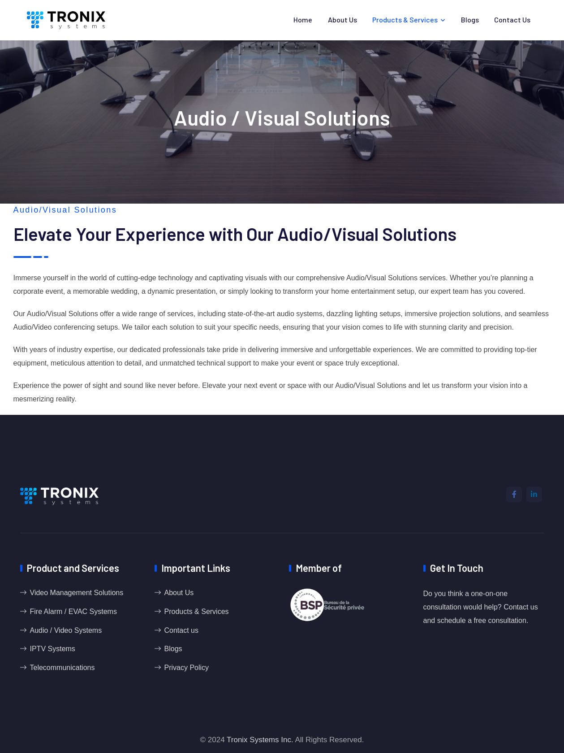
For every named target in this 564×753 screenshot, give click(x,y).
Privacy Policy (186, 667)
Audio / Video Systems (66, 630)
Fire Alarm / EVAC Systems (73, 611)
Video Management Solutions (77, 592)
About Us (342, 19)
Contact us (512, 19)
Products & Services (405, 19)
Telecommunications (62, 667)
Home (302, 19)
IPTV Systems (52, 649)
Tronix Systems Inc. (260, 740)
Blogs (470, 19)
